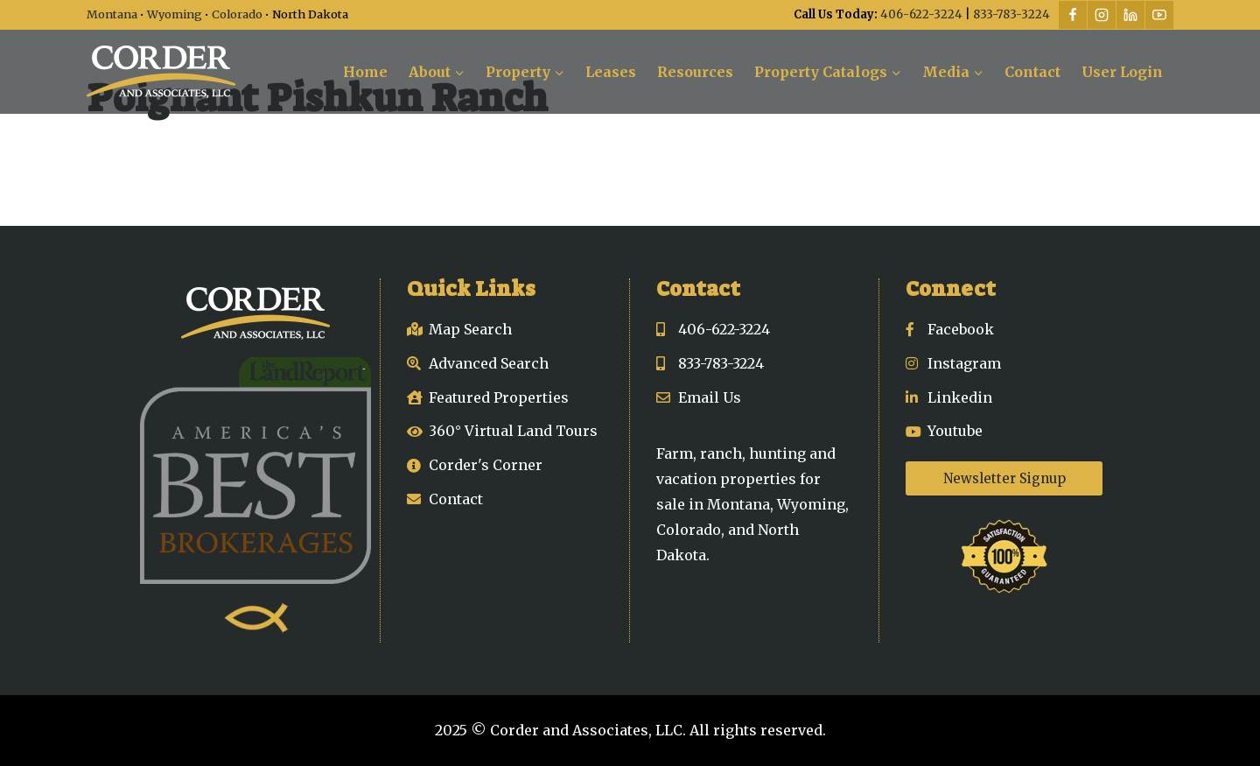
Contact (1032, 72)
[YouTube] (1159, 15)
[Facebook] (1073, 15)
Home (365, 72)
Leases (610, 72)
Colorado (237, 14)
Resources (695, 72)
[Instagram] (1102, 15)
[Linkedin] (1130, 15)
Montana (112, 14)
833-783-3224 (1011, 14)
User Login (1122, 72)
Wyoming (174, 14)
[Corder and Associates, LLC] (161, 72)
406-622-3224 (921, 14)
